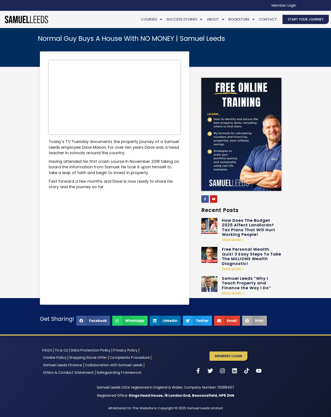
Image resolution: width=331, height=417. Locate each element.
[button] (93, 321)
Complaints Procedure (130, 357)
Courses (152, 19)
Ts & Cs (61, 350)
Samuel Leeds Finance (62, 365)
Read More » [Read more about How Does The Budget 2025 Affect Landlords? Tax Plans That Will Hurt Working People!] (233, 240)
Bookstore (241, 19)
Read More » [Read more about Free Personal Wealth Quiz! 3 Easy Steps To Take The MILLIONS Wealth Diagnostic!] (233, 269)
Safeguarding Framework (119, 372)
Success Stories (184, 19)
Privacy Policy (125, 350)
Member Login (283, 5)
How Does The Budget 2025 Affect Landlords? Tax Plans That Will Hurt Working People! (248, 227)
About (216, 19)
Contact (268, 19)
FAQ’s (47, 350)
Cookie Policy (55, 357)
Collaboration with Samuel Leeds (114, 365)
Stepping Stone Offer (88, 357)
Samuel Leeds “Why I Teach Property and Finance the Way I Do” (246, 283)
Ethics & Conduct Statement (68, 372)
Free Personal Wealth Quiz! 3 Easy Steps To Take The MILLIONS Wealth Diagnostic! (251, 256)
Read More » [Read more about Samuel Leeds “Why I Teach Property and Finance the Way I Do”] (233, 293)
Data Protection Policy (90, 350)
